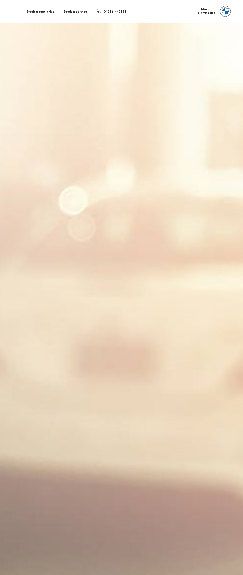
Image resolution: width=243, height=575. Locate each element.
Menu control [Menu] (14, 11)
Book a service (75, 12)
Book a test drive (40, 12)
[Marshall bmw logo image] (214, 11)
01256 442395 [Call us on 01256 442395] (115, 12)
